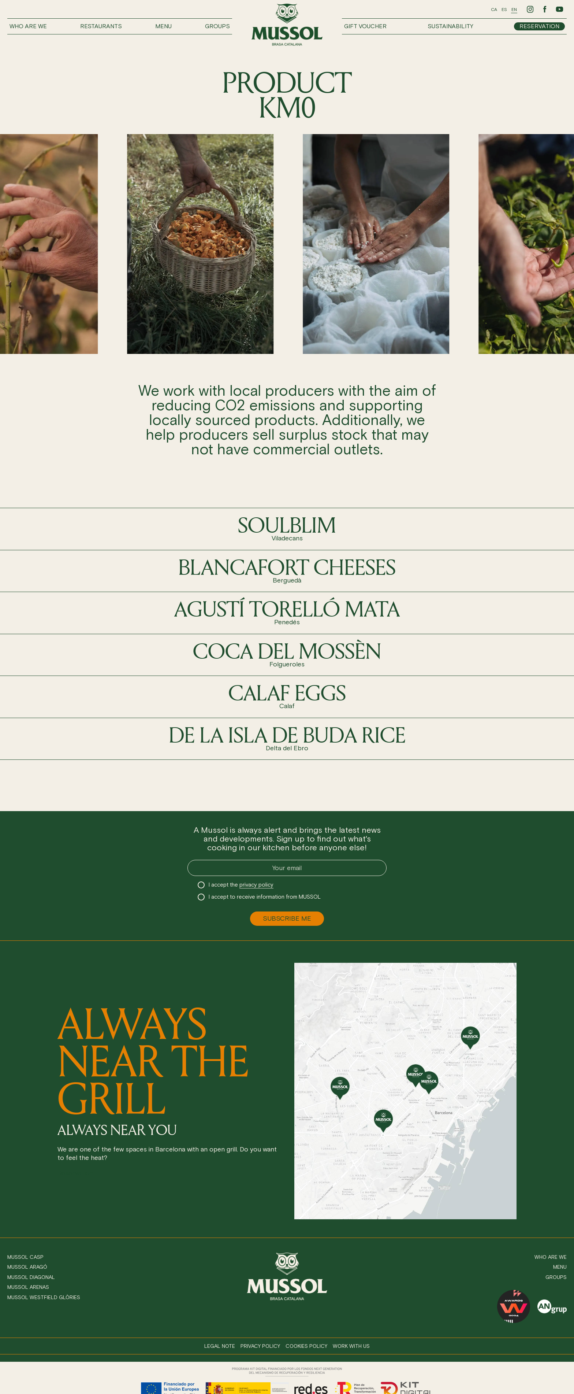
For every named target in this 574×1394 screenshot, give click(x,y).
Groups (217, 26)
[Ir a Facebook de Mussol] (544, 9)
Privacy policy (260, 1346)
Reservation (539, 26)
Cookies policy (306, 1346)
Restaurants (101, 26)
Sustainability (450, 26)
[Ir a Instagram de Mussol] (530, 9)
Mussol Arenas (28, 1287)
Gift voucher (365, 26)
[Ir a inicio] (287, 25)
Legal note (219, 1346)
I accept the (241, 884)
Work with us (351, 1346)
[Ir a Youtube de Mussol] (559, 9)
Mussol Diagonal (31, 1277)
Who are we (28, 26)
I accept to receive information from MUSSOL (265, 897)
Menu (163, 26)
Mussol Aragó (27, 1267)
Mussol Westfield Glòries (43, 1297)
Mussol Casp (25, 1257)
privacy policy (256, 884)
